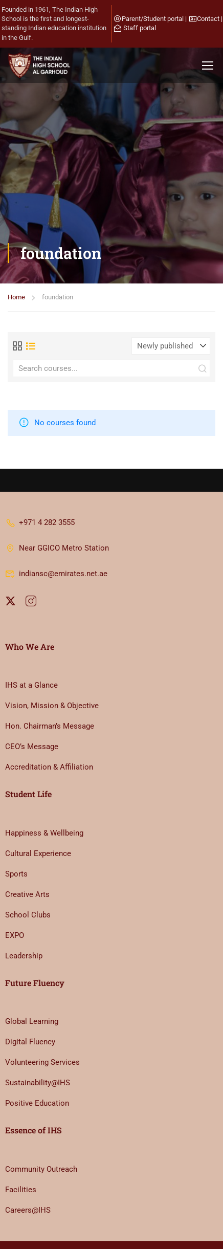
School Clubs (28, 878)
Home (16, 157)
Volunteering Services (42, 1025)
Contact (208, 19)
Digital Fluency (30, 1005)
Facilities (20, 1152)
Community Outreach (41, 1132)
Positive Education (37, 1066)
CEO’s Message (31, 709)
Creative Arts (27, 857)
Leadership (23, 919)
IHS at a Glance (31, 648)
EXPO (14, 898)
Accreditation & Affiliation (49, 730)
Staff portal (139, 28)
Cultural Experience (38, 816)
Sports (16, 837)
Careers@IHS (28, 1173)
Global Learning (31, 984)
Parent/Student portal (153, 19)
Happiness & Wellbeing (44, 796)
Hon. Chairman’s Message (49, 689)
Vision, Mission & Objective (52, 668)
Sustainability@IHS (37, 1045)
